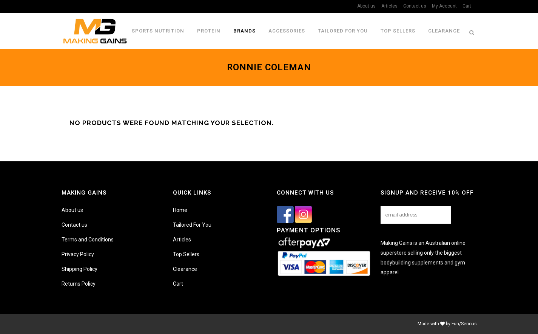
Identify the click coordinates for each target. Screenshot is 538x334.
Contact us (414, 6)
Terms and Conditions (88, 240)
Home (180, 210)
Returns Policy (79, 284)
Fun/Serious (464, 323)
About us (366, 6)
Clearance (185, 269)
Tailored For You (192, 225)
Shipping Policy (79, 269)
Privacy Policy (78, 254)
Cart (466, 6)
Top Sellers (186, 254)
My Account (444, 6)
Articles (389, 6)
